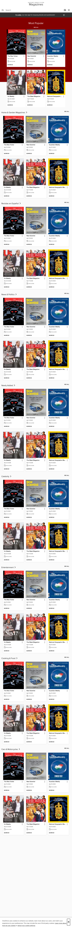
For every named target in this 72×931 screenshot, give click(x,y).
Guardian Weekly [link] (52, 56)
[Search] (2, 10)
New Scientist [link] (31, 56)
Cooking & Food (9, 658)
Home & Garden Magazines (14, 112)
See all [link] (36, 27)
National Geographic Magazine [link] (55, 96)
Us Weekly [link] (11, 96)
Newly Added (8, 385)
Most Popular (36, 23)
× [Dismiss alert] (64, 15)
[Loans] (65, 10)
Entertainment (8, 567)
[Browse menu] (69, 10)
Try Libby (18, 15)
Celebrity (6, 476)
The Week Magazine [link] (33, 96)
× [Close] (68, 922)
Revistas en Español (11, 203)
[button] (24, 56)
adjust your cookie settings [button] (26, 926)
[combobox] (32, 10)
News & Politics (9, 294)
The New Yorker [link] (13, 56)
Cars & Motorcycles (10, 749)
